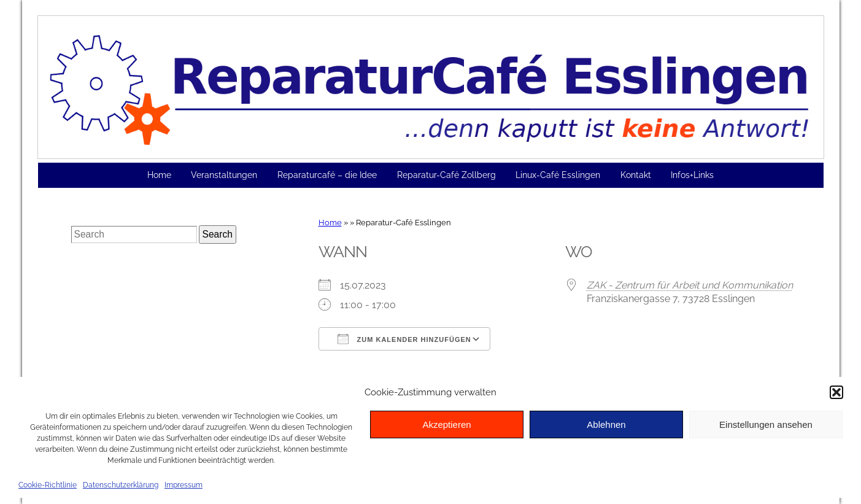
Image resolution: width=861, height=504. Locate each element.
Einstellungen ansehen (766, 424)
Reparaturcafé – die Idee (327, 175)
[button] (836, 392)
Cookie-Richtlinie (47, 485)
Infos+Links (692, 175)
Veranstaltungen (224, 175)
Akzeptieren (446, 424)
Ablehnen (606, 424)
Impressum (183, 485)
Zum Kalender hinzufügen (404, 338)
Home (159, 175)
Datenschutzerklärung (120, 485)
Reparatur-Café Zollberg (446, 175)
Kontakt (635, 175)
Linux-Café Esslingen (557, 175)
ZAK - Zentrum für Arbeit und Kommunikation (690, 285)
